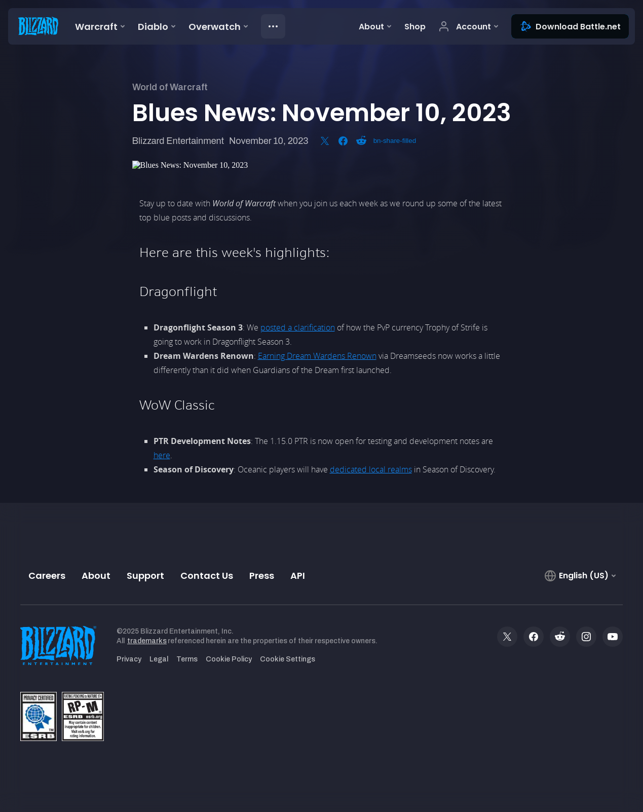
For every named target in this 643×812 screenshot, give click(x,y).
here (162, 455)
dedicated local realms (371, 469)
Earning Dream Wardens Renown (317, 355)
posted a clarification (297, 327)
